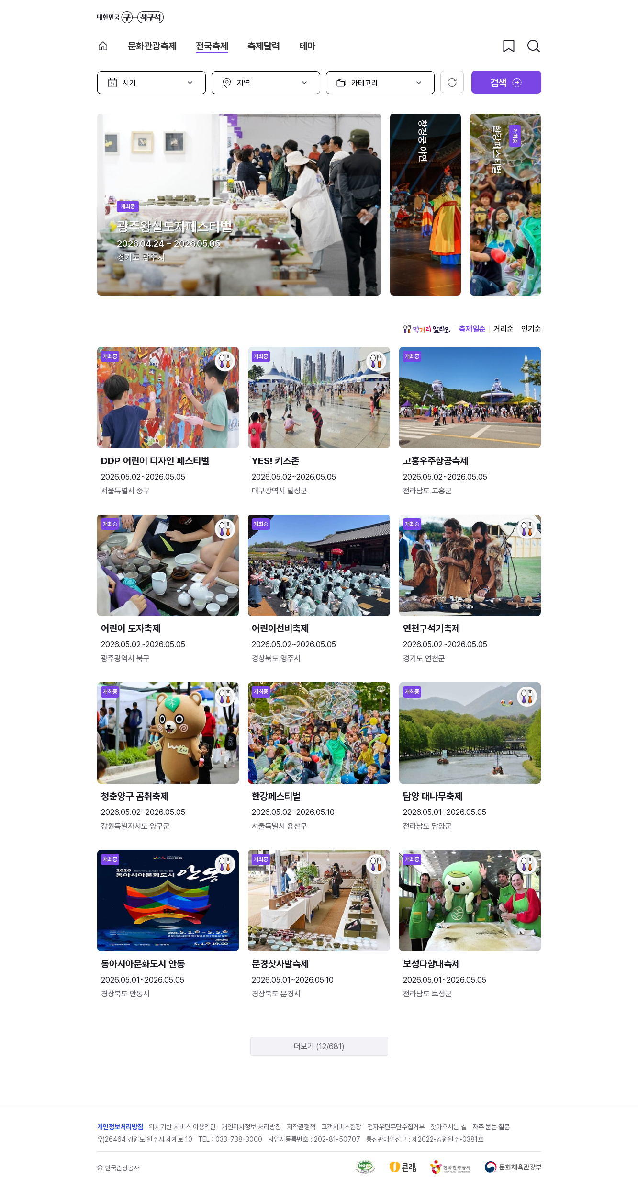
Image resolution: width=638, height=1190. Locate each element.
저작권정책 (301, 1127)
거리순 (503, 328)
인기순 (531, 328)
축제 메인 (103, 46)
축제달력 (263, 46)
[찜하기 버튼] (508, 46)
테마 (307, 46)
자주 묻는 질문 (491, 1127)
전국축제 (212, 46)
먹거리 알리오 (427, 329)
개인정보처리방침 (120, 1127)
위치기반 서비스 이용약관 (182, 1127)
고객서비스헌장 (341, 1127)
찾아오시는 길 (448, 1127)
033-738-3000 (238, 1139)
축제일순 (472, 328)
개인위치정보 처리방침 (251, 1127)
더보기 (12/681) (319, 1046)
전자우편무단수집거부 (396, 1127)
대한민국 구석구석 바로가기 (130, 17)
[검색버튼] (533, 46)
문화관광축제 (152, 46)
